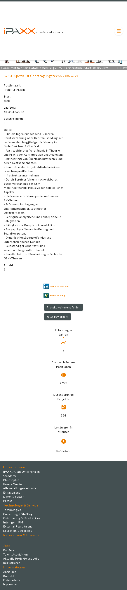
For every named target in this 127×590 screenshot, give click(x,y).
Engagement (11, 492)
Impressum (10, 584)
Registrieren (11, 562)
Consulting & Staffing (18, 514)
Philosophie (11, 480)
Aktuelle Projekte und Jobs (21, 558)
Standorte (10, 476)
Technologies (12, 509)
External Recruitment (17, 526)
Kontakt (8, 576)
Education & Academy (17, 530)
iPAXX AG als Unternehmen (21, 471)
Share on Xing (54, 295)
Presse (8, 500)
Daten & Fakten (13, 496)
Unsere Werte (12, 484)
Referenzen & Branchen (22, 535)
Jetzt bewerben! (57, 316)
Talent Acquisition (15, 554)
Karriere (9, 550)
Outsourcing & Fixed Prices (21, 518)
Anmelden (9, 571)
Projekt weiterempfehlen (63, 307)
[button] (63, 307)
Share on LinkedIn (56, 286)
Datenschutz (11, 580)
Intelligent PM (13, 522)
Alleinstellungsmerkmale (19, 488)
